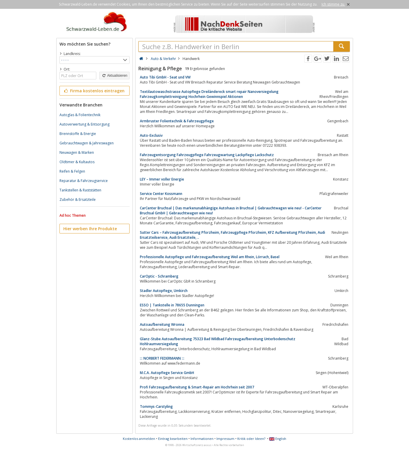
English (277, 438)
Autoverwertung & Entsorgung (84, 124)
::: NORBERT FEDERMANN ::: (162, 358)
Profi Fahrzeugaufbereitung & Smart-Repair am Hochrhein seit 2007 (197, 387)
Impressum (225, 438)
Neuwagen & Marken (76, 152)
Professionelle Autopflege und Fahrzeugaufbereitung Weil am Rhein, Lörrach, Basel (209, 256)
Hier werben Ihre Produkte (90, 228)
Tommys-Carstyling (156, 406)
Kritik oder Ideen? (251, 438)
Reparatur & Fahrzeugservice (83, 180)
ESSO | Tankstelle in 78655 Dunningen (172, 305)
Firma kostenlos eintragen (94, 91)
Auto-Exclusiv (151, 135)
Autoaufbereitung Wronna (162, 324)
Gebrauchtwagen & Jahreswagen (86, 143)
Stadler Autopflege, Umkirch (164, 290)
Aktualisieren (114, 76)
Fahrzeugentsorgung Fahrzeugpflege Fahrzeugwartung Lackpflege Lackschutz (207, 154)
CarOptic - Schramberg (159, 276)
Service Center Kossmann (161, 193)
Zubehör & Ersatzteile (77, 199)
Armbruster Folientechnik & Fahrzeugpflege (177, 120)
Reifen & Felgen (72, 171)
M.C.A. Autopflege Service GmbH (167, 372)
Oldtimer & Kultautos (77, 161)
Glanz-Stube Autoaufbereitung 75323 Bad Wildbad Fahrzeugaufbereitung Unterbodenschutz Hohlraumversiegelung (217, 341)
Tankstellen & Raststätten (80, 190)
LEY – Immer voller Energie (162, 179)
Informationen (202, 438)
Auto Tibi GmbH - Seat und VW (165, 77)
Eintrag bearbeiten (173, 438)
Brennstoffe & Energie (77, 133)
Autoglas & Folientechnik (79, 114)
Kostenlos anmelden (139, 438)
